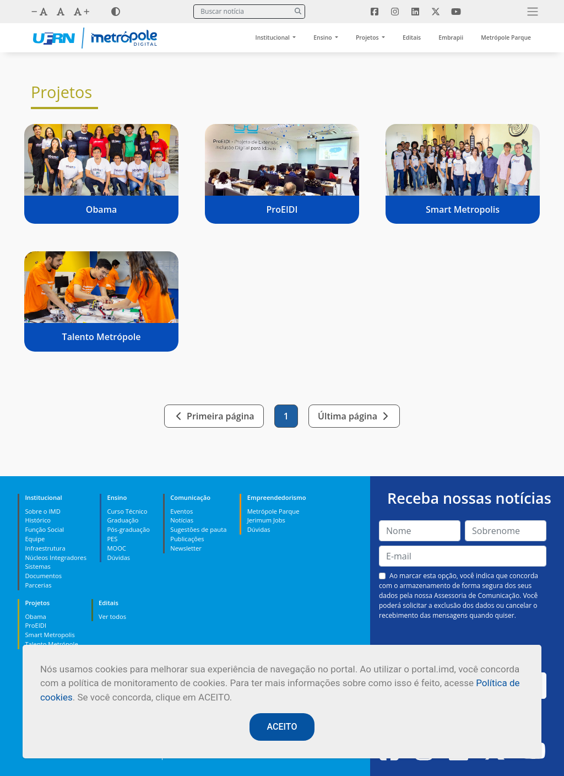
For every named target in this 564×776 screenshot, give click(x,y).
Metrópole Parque (506, 37)
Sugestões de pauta (198, 529)
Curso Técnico (127, 511)
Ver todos (112, 616)
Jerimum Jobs (266, 520)
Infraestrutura (45, 548)
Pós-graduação (128, 529)
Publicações (187, 539)
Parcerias (38, 585)
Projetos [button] (368, 37)
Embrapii (450, 37)
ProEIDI (35, 625)
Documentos (43, 576)
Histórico (38, 520)
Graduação (122, 520)
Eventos (181, 511)
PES (112, 539)
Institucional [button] (273, 37)
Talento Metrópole (51, 644)
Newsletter (186, 548)
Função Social (44, 529)
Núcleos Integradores (55, 557)
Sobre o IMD (42, 511)
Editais (412, 37)
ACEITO (282, 726)
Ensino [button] (323, 37)
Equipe (35, 539)
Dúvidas (118, 557)
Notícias (181, 520)
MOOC (116, 548)
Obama (35, 616)
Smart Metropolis (49, 634)
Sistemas (37, 566)
